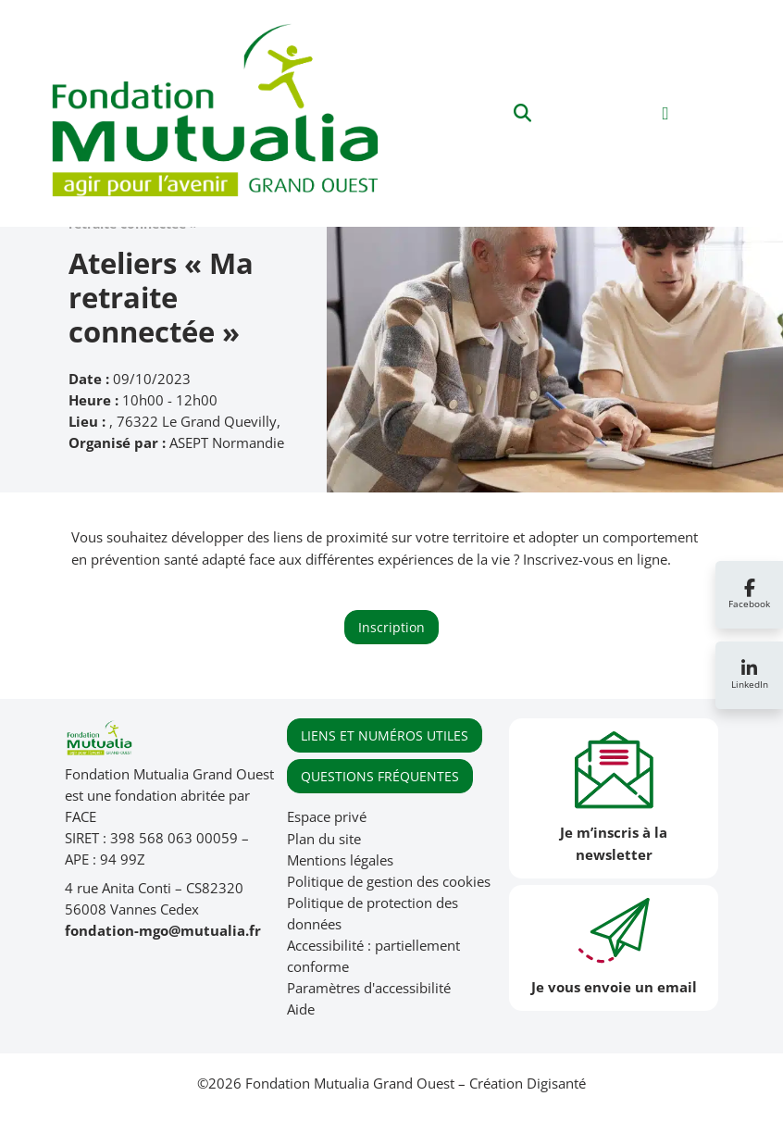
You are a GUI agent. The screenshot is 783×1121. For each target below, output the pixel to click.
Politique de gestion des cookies (389, 881)
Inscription (391, 627)
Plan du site (324, 839)
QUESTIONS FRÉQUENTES (380, 776)
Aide (301, 1009)
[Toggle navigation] (666, 113)
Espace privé (327, 817)
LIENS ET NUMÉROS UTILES (384, 735)
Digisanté (556, 1083)
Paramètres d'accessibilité (369, 988)
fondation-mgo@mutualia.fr (163, 930)
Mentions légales (340, 860)
